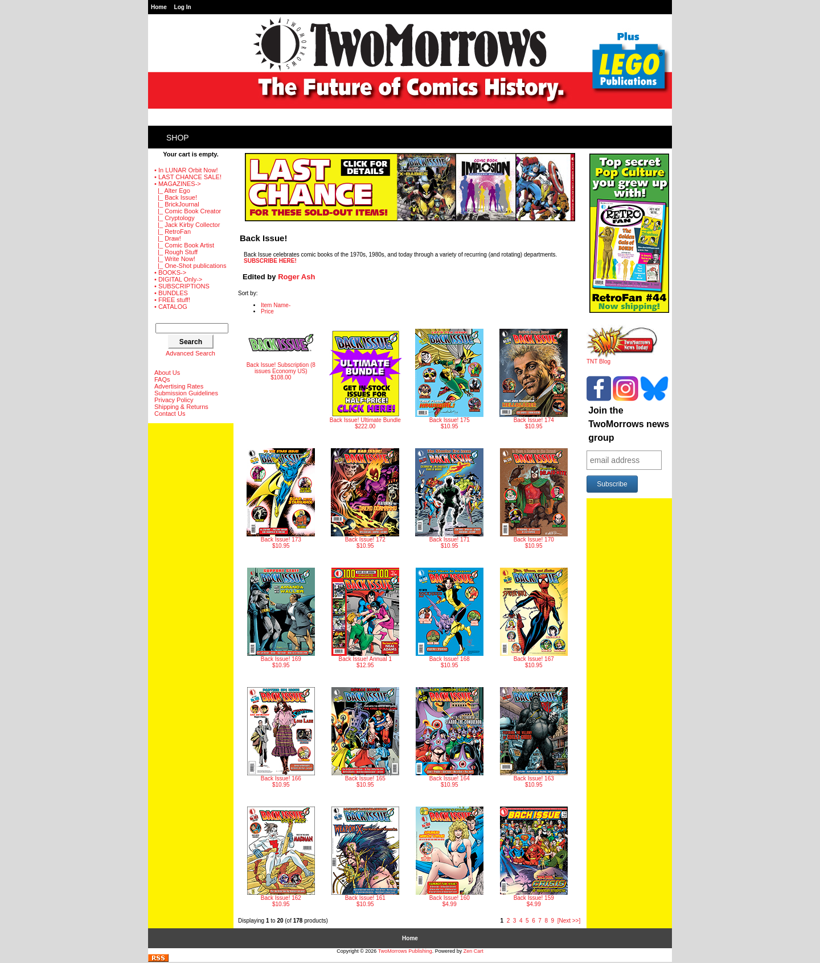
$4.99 (449, 857)
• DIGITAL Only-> (178, 279)
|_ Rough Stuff (176, 252)
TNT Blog (622, 359)
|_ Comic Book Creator (187, 211)
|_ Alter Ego (172, 190)
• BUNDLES (171, 293)
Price (267, 311)
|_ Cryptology (174, 217)
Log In (182, 7)
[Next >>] (569, 920)
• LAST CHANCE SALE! (188, 176)
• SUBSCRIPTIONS (182, 286)
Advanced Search (190, 353)
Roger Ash (296, 276)
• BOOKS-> (170, 272)
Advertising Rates (178, 386)
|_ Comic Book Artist (184, 245)
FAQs (162, 379)
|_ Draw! (167, 238)
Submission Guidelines (186, 393)
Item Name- (275, 305)
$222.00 (365, 379)
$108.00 (281, 355)
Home (159, 7)
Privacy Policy (173, 399)
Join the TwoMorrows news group (628, 424)
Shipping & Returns (181, 406)
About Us (167, 372)
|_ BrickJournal (176, 204)
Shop (177, 137)
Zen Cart (473, 951)
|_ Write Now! (174, 258)
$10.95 (449, 379)
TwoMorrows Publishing (405, 951)
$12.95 (365, 618)
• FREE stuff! (172, 299)
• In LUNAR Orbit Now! (186, 170)
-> (177, 183)
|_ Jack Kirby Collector (187, 224)
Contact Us (169, 413)
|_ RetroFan (172, 231)
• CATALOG (170, 306)
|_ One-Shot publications (190, 265)
